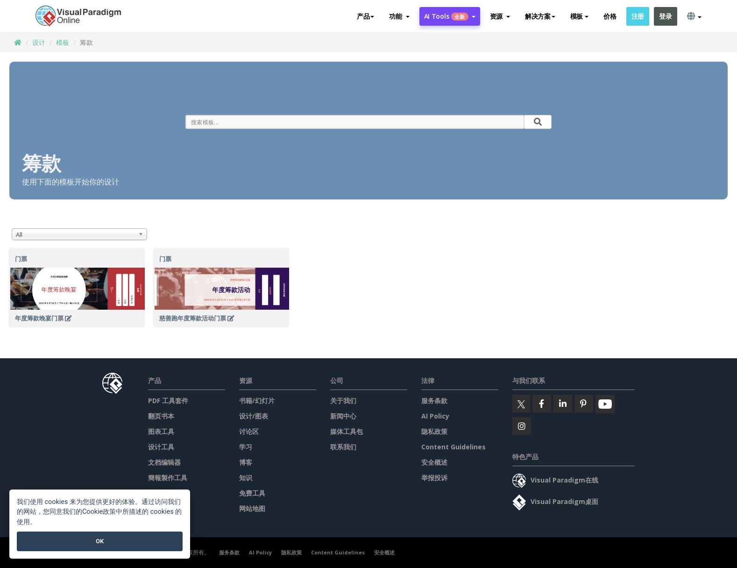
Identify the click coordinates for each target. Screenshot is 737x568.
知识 (245, 477)
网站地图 (252, 508)
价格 (609, 16)
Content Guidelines (453, 446)
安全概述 (434, 462)
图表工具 (161, 431)
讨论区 (249, 431)
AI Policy (435, 416)
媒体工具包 (346, 431)
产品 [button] (365, 16)
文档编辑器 (164, 462)
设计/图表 (253, 416)
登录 (665, 16)
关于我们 (343, 400)
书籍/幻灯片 (257, 400)
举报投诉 (434, 477)
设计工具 (161, 446)
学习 (245, 446)
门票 (21, 259)
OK (100, 541)
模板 (62, 42)
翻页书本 (161, 416)
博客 (245, 462)
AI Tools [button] (449, 16)
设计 (38, 42)
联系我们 (343, 446)
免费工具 (252, 493)
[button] (399, 16)
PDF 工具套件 (168, 400)
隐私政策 (434, 431)
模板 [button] (579, 16)
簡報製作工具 (167, 477)
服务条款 (434, 400)
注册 (637, 16)
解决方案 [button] (540, 16)
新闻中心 (343, 416)
